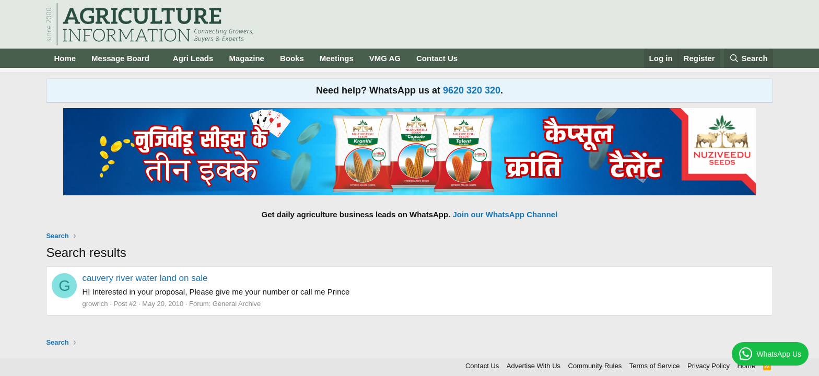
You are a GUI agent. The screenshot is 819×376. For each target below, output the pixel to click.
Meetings (337, 58)
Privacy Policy (708, 366)
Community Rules (595, 366)
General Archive (237, 304)
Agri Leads (193, 58)
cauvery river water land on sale (144, 278)
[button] (157, 58)
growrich (95, 304)
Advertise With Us (533, 366)
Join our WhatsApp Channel (505, 214)
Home (65, 58)
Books (292, 58)
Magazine (246, 58)
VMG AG (385, 58)
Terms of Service (654, 366)
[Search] (748, 58)
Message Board (120, 58)
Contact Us (437, 58)
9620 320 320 (471, 90)
